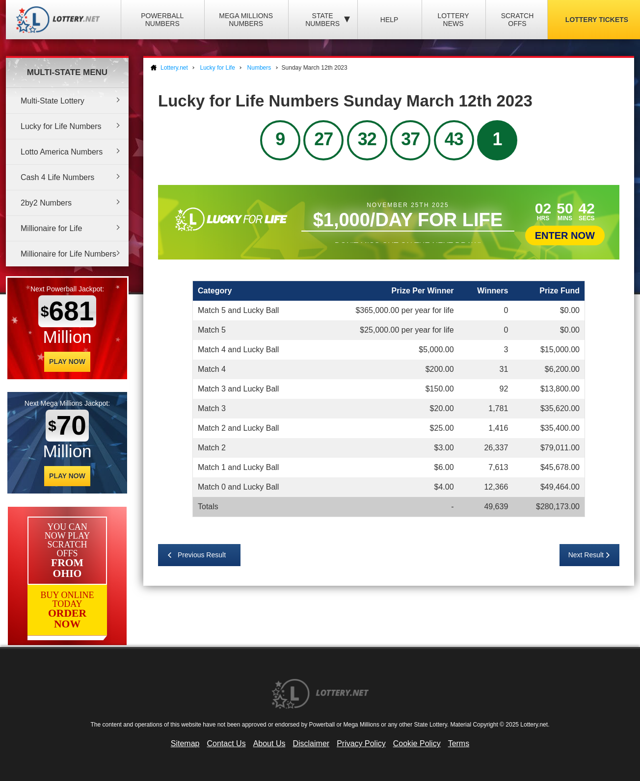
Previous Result (202, 555)
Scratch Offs (517, 19)
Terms (459, 743)
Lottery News (453, 19)
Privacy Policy (361, 743)
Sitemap (185, 743)
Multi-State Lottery (52, 101)
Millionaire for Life (51, 228)
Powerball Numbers (162, 19)
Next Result (586, 555)
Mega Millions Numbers (246, 19)
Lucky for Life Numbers (61, 126)
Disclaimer (311, 743)
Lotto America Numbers (62, 152)
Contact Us (226, 743)
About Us (269, 743)
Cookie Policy (417, 743)
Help (389, 20)
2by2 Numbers (46, 203)
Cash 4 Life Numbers (57, 177)
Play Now (67, 361)
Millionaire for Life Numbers (68, 254)
